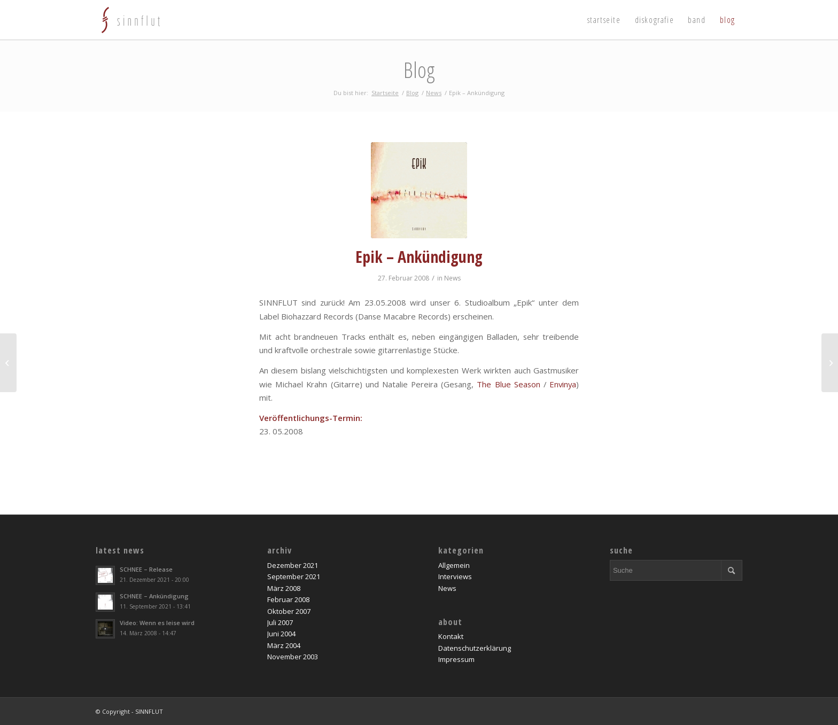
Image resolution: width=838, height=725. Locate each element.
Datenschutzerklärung (474, 648)
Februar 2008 (288, 599)
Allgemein (454, 565)
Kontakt (450, 636)
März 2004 (283, 645)
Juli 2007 (280, 622)
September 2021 (293, 576)
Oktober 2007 (289, 611)
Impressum (456, 659)
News (452, 278)
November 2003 (292, 656)
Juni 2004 (281, 633)
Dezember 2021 (292, 565)
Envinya (562, 384)
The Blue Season (508, 384)
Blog (419, 69)
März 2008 (283, 588)
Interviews (455, 576)
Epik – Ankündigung (419, 257)
